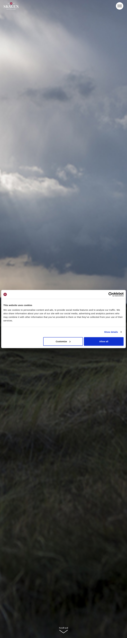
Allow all (103, 341)
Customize (63, 341)
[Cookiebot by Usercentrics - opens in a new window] (111, 294)
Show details (111, 332)
